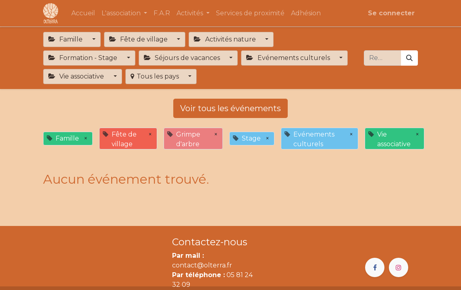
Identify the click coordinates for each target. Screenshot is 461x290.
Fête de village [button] (139, 39)
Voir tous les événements (230, 108)
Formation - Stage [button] (83, 58)
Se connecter (391, 13)
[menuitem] (83, 13)
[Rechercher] (409, 58)
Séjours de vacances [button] (183, 58)
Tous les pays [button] (156, 76)
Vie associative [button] (77, 76)
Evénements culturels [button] (288, 58)
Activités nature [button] (225, 39)
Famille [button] (66, 39)
